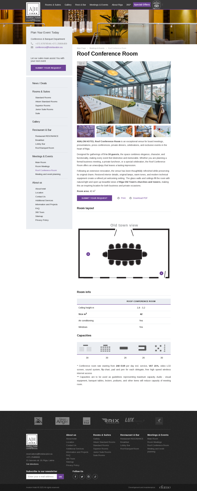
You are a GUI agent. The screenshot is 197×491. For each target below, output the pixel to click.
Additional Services (44, 200)
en (29, 14)
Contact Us (40, 196)
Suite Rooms (99, 455)
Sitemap (39, 216)
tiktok (95, 476)
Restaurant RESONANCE (46, 136)
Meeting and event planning (47, 174)
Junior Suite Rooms (44, 109)
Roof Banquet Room (44, 148)
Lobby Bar (40, 144)
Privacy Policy (42, 220)
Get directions (32, 464)
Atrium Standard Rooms (46, 101)
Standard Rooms (43, 97)
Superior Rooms (42, 105)
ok (60, 477)
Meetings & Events (97, 48)
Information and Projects (46, 204)
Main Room (40, 162)
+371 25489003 (33, 457)
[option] (124, 92)
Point (88, 254)
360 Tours (39, 212)
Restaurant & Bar (41, 130)
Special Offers (142, 4)
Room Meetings (42, 166)
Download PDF (140, 198)
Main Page (81, 48)
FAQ (37, 208)
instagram (88, 476)
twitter (82, 476)
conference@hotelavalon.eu (49, 47)
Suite (37, 113)
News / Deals (39, 83)
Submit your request (94, 198)
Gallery (36, 121)
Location (39, 192)
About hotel (40, 189)
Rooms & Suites (41, 91)
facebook (75, 476)
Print (123, 198)
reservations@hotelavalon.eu (39, 454)
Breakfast (39, 140)
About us (37, 182)
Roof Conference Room (46, 170)
